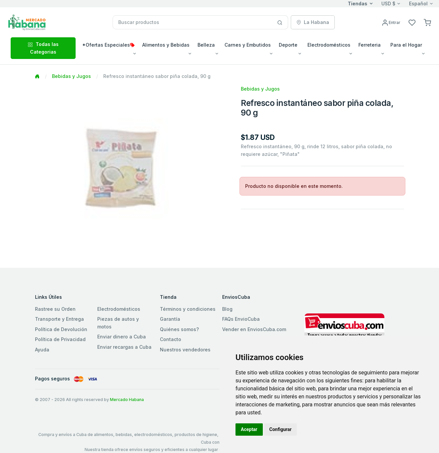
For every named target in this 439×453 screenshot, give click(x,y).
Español (418, 3)
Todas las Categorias (43, 47)
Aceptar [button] (249, 429)
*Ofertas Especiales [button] (108, 45)
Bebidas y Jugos (71, 76)
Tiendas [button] (357, 3)
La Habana (312, 22)
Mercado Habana (127, 399)
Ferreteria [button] (369, 45)
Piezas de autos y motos (118, 322)
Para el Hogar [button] (406, 45)
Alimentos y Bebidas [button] (166, 45)
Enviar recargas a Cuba (124, 347)
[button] (427, 22)
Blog (227, 309)
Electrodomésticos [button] (328, 45)
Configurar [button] (280, 429)
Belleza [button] (206, 45)
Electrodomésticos (118, 309)
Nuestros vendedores (185, 349)
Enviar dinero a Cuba (121, 336)
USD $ (388, 3)
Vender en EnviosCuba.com (254, 329)
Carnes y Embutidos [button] (247, 45)
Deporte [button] (288, 45)
